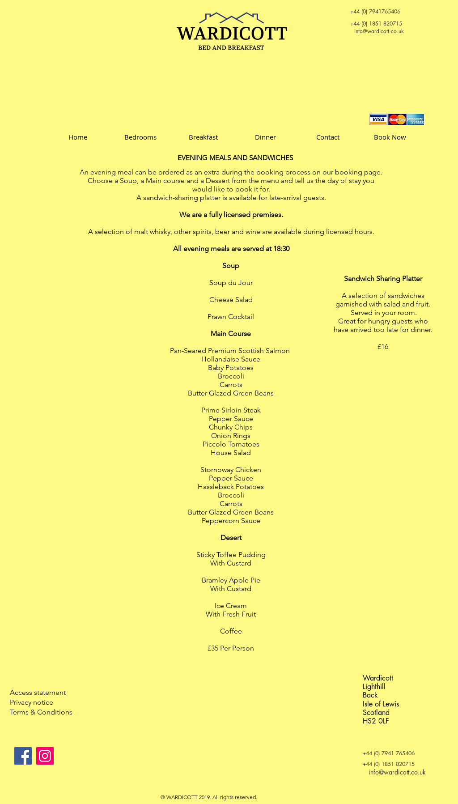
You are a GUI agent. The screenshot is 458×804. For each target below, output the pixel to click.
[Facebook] (23, 756)
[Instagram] (45, 756)
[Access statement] (41, 693)
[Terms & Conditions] (41, 712)
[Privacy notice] (41, 702)
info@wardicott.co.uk (379, 31)
